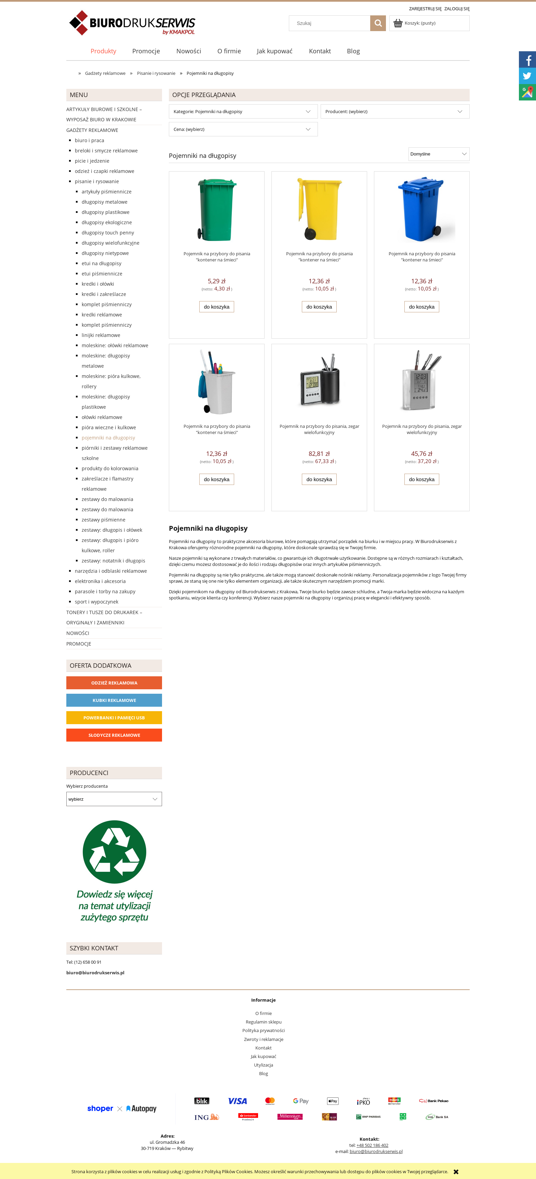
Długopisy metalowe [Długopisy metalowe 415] (105, 202)
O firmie (263, 1013)
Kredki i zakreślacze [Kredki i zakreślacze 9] (104, 294)
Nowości (77, 633)
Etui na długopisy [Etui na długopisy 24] (101, 263)
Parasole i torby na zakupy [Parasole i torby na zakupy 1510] (105, 591)
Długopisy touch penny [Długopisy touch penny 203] (108, 232)
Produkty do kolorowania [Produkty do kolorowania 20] (110, 468)
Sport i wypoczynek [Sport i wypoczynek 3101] (96, 601)
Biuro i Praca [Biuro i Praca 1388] (89, 140)
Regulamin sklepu (264, 1022)
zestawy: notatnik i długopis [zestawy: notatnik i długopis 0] (113, 560)
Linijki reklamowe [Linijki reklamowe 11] (101, 335)
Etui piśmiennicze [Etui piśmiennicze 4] (102, 273)
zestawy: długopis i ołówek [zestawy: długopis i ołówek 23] (112, 530)
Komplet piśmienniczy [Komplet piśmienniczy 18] (107, 304)
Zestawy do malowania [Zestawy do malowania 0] (107, 509)
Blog (263, 1073)
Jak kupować (263, 1056)
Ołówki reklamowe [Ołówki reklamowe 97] (102, 417)
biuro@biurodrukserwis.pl (376, 1151)
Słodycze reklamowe (114, 735)
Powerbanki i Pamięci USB (114, 718)
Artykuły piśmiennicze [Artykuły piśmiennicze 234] (107, 191)
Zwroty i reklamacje (263, 1039)
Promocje (78, 643)
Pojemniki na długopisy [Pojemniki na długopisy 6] (108, 437)
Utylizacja (263, 1065)
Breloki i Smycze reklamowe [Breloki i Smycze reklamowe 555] (106, 150)
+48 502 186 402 (372, 1145)
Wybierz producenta (87, 786)
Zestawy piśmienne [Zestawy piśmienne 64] (103, 519)
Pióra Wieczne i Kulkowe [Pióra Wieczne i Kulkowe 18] (109, 427)
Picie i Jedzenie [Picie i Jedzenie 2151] (92, 161)
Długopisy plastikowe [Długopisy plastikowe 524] (106, 212)
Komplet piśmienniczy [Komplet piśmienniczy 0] (107, 325)
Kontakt (263, 1048)
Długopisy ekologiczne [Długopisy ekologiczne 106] (107, 222)
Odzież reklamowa (114, 683)
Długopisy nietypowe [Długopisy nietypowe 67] (105, 253)
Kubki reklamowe (114, 700)
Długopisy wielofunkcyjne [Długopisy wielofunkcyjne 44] (110, 243)
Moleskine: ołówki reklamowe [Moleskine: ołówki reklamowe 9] (115, 345)
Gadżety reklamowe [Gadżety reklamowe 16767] (92, 130)
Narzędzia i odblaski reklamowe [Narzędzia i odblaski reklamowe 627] (111, 571)
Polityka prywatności (263, 1030)
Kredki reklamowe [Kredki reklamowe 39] (102, 314)
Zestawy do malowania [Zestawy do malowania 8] (107, 499)
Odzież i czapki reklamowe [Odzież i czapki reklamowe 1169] (104, 171)
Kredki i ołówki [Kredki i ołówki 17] (98, 284)
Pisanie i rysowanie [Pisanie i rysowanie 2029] (97, 181)
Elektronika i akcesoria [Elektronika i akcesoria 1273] (100, 581)
